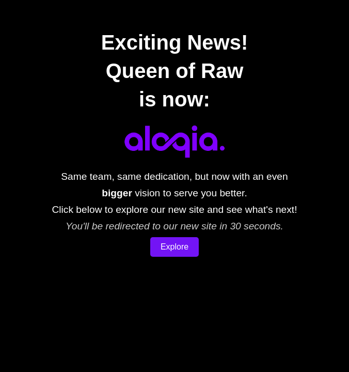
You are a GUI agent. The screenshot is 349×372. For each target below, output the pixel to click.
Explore (174, 246)
